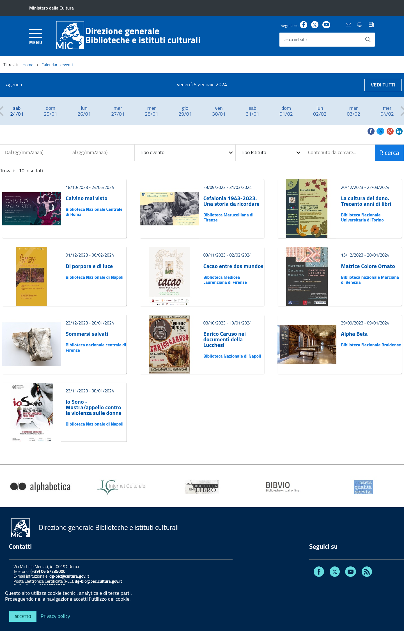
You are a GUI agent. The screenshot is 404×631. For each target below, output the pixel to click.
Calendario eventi (57, 64)
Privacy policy (55, 615)
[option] (17, 111)
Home (27, 64)
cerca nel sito (295, 39)
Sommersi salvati (87, 334)
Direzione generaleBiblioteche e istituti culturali (143, 35)
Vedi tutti (383, 84)
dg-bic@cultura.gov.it (69, 576)
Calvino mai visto (86, 198)
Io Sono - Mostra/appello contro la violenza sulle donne (93, 407)
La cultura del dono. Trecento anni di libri (366, 201)
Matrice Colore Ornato (368, 266)
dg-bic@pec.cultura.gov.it (98, 581)
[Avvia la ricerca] (368, 40)
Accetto (23, 616)
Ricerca (389, 152)
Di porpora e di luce (89, 266)
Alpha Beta (354, 334)
